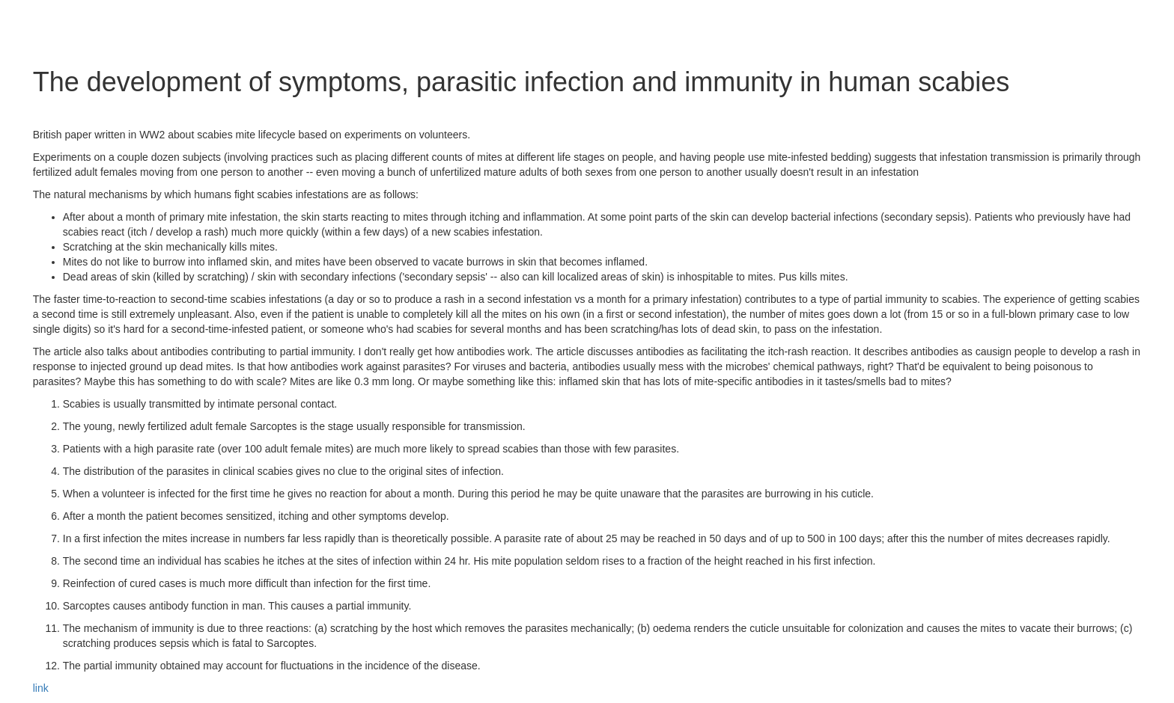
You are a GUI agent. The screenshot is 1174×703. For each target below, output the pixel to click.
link (41, 688)
